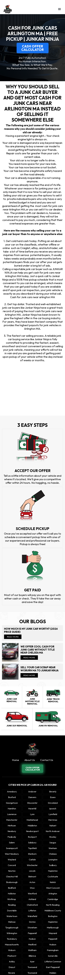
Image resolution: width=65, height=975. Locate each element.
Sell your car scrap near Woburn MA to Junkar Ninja (39, 669)
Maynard (53, 933)
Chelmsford (32, 905)
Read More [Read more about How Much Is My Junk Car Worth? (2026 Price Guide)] (13, 636)
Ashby (12, 961)
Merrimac (52, 820)
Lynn (32, 814)
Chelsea (53, 854)
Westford (32, 893)
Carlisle (32, 859)
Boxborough (12, 882)
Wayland (12, 859)
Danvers (32, 797)
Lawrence (11, 814)
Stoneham (32, 927)
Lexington (52, 859)
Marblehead (32, 820)
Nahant (52, 825)
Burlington (52, 916)
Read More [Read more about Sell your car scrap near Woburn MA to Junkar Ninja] (29, 675)
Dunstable (12, 910)
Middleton (32, 825)
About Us (29, 760)
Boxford (12, 797)
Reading (12, 905)
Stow (32, 888)
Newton (12, 871)
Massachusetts (12, 944)
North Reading (52, 905)
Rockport (32, 837)
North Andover (53, 831)
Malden (52, 972)
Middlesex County (53, 910)
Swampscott (12, 848)
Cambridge (52, 899)
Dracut (12, 967)
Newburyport (32, 831)
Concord (12, 865)
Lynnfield (53, 814)
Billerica (32, 955)
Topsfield (32, 848)
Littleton (32, 910)
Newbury (12, 831)
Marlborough (53, 927)
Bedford (12, 888)
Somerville (53, 955)
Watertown (11, 916)
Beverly (52, 791)
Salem (12, 842)
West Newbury (12, 854)
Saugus (52, 842)
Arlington (52, 893)
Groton (32, 922)
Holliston (12, 893)
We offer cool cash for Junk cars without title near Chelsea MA (37, 649)
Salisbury (32, 842)
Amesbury (12, 791)
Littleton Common (52, 961)
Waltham (32, 950)
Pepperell (32, 933)
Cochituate (53, 876)
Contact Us (46, 760)
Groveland (53, 803)
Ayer (32, 961)
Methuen (12, 825)
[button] (59, 9)
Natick (53, 882)
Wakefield (32, 916)
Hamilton (12, 808)
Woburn (12, 950)
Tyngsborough (11, 927)
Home (15, 760)
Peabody (12, 837)
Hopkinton (53, 871)
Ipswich (52, 808)
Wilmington (12, 933)
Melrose (12, 922)
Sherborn (32, 854)
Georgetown (12, 803)
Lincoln (32, 871)
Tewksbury (12, 939)
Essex (53, 797)
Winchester (32, 865)
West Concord (52, 888)
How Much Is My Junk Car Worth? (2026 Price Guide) (31, 630)
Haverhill (32, 808)
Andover (32, 791)
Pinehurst (11, 955)
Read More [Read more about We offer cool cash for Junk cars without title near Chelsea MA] (29, 657)
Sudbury (53, 865)
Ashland (32, 899)
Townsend (32, 967)
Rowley (52, 837)
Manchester (11, 820)
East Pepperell (53, 967)
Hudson (32, 939)
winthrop (11, 899)
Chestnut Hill (12, 876)
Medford (32, 944)
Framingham (53, 950)
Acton (32, 882)
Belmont (32, 876)
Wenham (53, 848)
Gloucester (32, 803)
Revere (11, 972)
